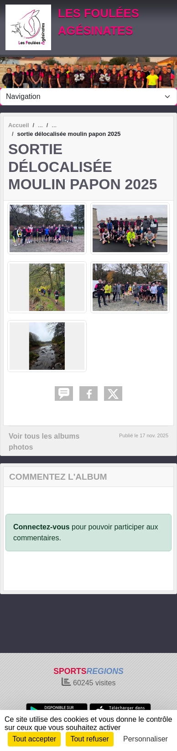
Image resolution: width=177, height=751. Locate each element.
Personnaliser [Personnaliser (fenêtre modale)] (145, 739)
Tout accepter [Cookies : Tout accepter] (34, 739)
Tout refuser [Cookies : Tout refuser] (89, 739)
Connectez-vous (41, 527)
